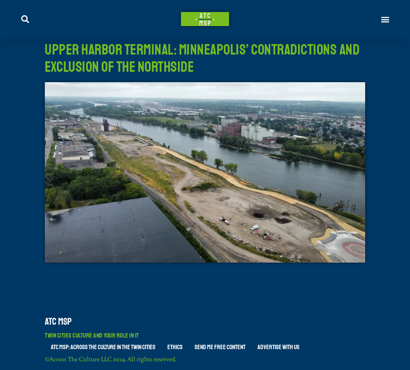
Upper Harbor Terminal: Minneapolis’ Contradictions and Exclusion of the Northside (202, 58)
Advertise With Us (278, 347)
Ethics (175, 347)
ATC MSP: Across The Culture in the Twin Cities (103, 347)
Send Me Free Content (220, 347)
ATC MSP (58, 321)
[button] (385, 19)
